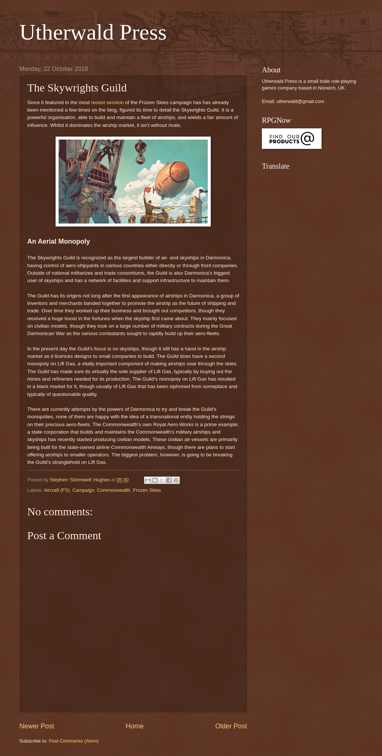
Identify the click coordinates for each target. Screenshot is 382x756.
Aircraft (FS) (56, 490)
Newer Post (36, 726)
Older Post (231, 726)
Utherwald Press (93, 32)
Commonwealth (113, 490)
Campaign (83, 490)
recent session (107, 102)
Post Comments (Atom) (74, 741)
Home (135, 726)
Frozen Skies (147, 490)
